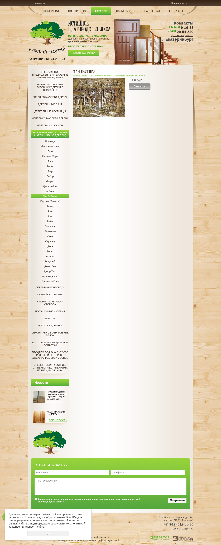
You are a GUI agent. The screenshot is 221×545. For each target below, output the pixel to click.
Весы (50, 251)
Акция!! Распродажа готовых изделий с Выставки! (50, 87)
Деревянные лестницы (50, 111)
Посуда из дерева (50, 325)
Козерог (50, 256)
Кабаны (50, 191)
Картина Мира (50, 156)
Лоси (50, 161)
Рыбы (50, 221)
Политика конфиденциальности (103, 540)
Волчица (50, 141)
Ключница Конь (50, 281)
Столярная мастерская (70, 540)
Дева (50, 246)
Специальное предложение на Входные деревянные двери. (50, 75)
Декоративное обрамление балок (50, 334)
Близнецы (50, 231)
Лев (50, 216)
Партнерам (152, 11)
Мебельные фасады (50, 125)
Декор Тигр (50, 271)
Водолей (50, 261)
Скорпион (50, 226)
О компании (50, 11)
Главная (76, 75)
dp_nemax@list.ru (182, 35)
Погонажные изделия (50, 311)
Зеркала (50, 318)
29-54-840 (180, 32)
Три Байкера (50, 196)
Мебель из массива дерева (50, 118)
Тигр (50, 171)
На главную (40, 3)
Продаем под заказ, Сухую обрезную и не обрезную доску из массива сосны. (50, 355)
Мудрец (50, 181)
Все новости (58, 420)
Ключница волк (50, 276)
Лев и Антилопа (50, 146)
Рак (50, 211)
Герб (50, 151)
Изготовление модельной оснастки (50, 344)
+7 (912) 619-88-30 (178, 524)
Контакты (176, 11)
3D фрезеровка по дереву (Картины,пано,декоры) (50, 134)
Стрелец (50, 241)
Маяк (50, 166)
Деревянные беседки (50, 287)
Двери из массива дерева (50, 97)
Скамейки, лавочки (50, 294)
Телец (50, 206)
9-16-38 (181, 28)
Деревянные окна (50, 104)
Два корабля (50, 186)
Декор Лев (50, 266)
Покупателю (77, 11)
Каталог (101, 11)
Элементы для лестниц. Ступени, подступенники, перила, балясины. (50, 368)
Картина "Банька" (50, 201)
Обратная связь (178, 3)
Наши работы (125, 11)
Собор (50, 176)
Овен (50, 236)
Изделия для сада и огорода (50, 303)
